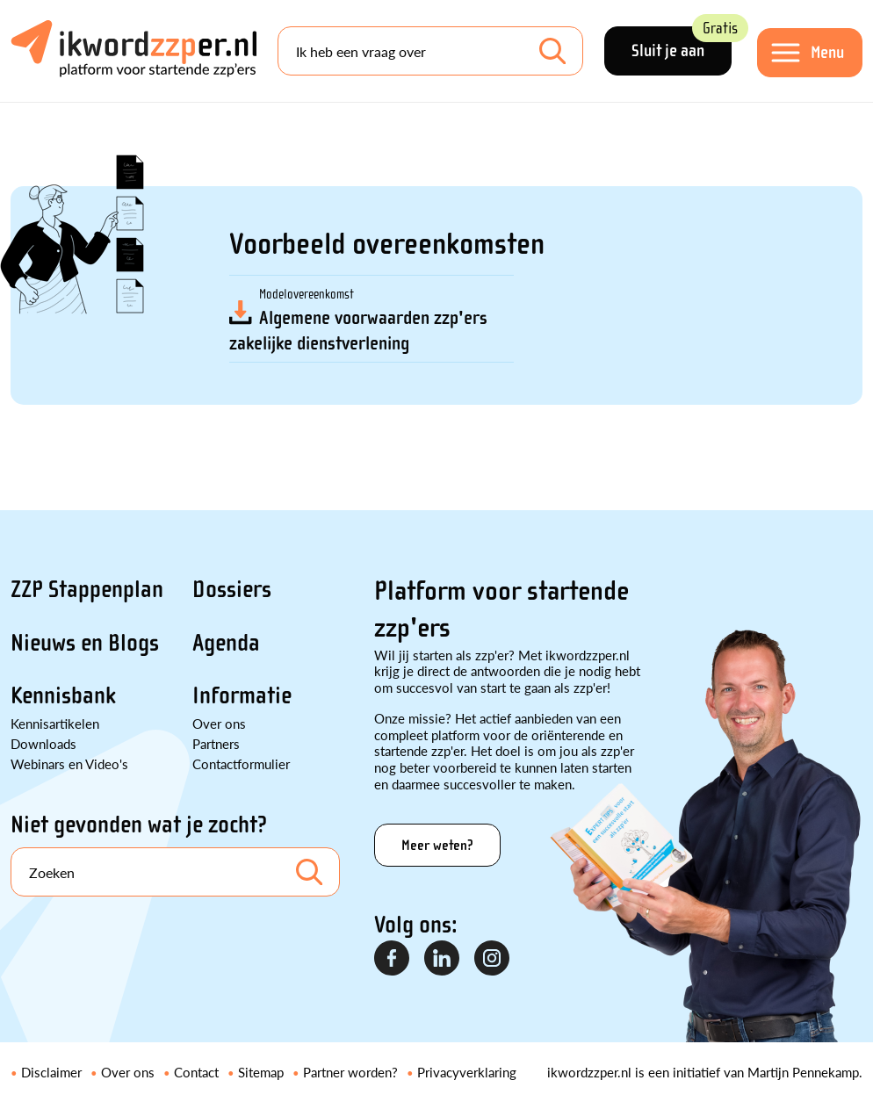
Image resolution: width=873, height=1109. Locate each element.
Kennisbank (63, 695)
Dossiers (231, 589)
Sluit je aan (681, 43)
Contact (196, 1071)
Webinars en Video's (69, 763)
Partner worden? (350, 1071)
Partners (216, 743)
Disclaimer (51, 1071)
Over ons (219, 723)
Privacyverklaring (466, 1071)
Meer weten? (437, 845)
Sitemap (261, 1071)
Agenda (226, 643)
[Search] (430, 51)
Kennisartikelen (55, 723)
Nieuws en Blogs (85, 643)
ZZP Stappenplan (87, 589)
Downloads (43, 743)
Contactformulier (241, 763)
